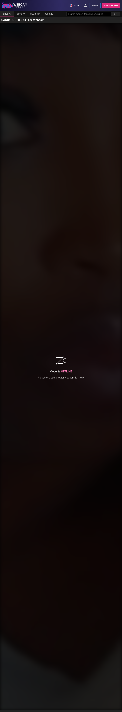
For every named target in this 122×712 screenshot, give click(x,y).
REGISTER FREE (111, 5)
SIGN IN (95, 5)
